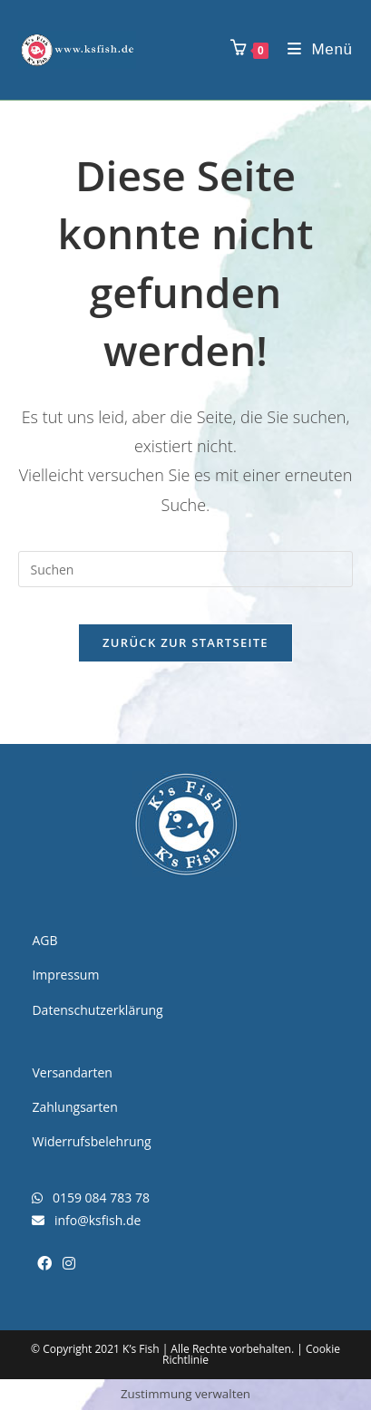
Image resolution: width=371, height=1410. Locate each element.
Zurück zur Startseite (185, 642)
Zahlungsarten (74, 1106)
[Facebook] (44, 1264)
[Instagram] (69, 1264)
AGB (44, 940)
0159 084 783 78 (90, 1197)
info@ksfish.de (86, 1220)
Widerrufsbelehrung (91, 1141)
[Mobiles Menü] (313, 49)
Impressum (65, 974)
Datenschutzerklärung (97, 1010)
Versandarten (72, 1072)
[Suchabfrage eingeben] (185, 569)
